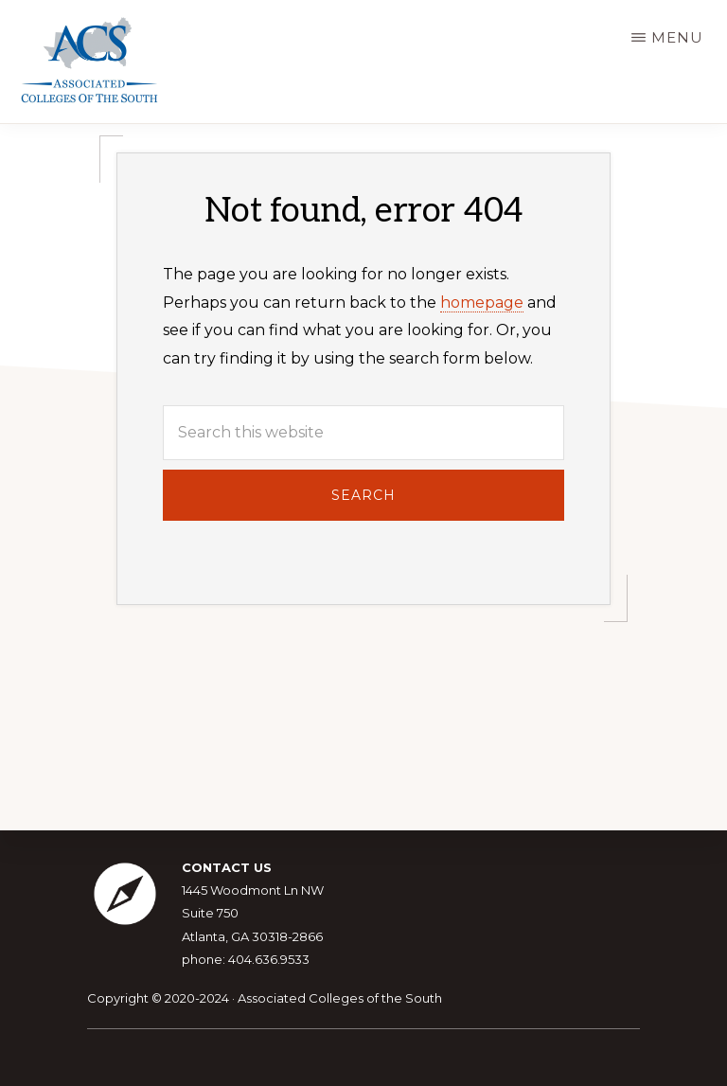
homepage (481, 303)
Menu (677, 37)
